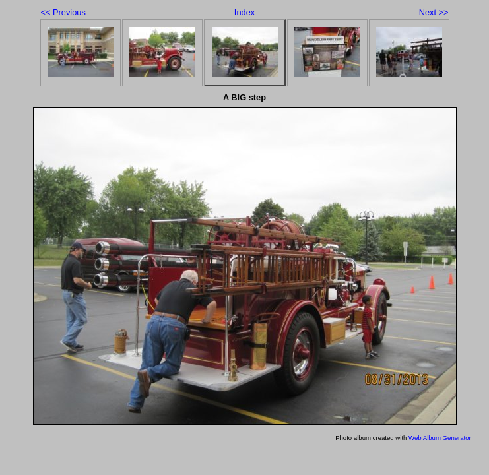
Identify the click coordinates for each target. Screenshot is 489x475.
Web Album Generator (439, 437)
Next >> (434, 12)
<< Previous (63, 12)
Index (244, 12)
